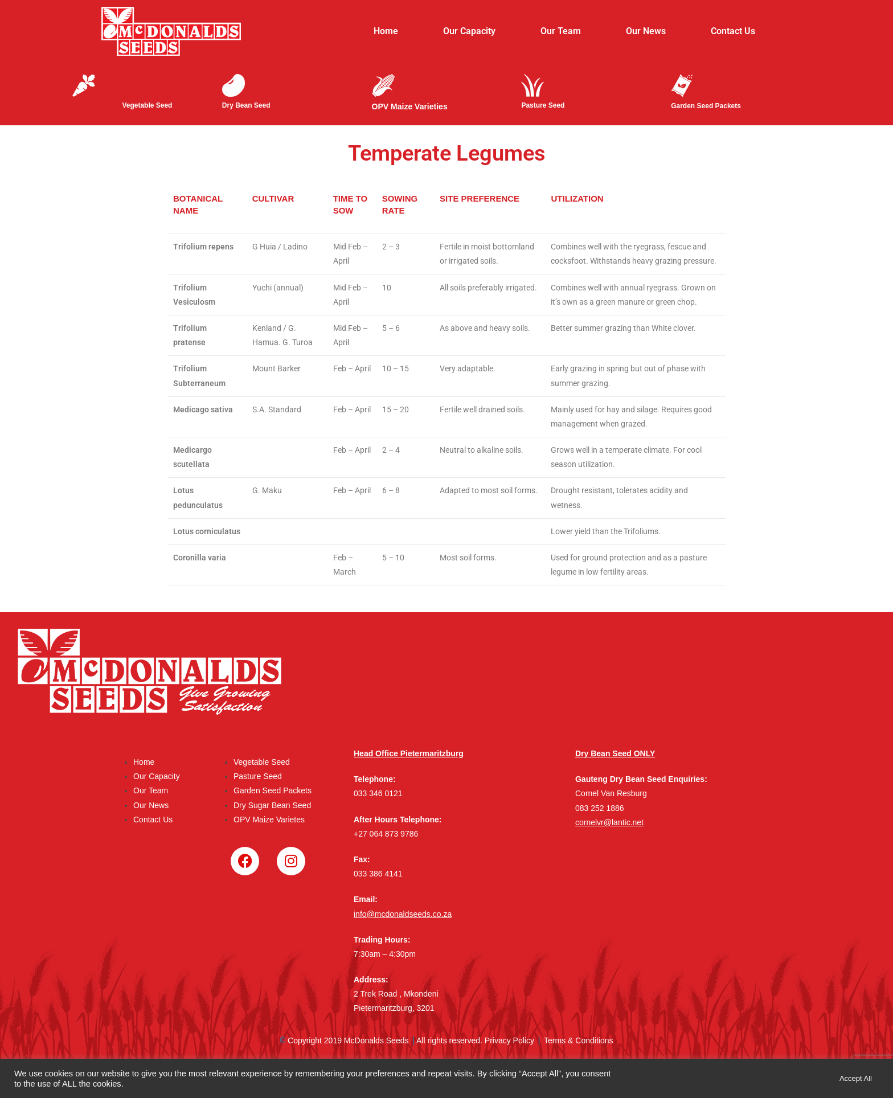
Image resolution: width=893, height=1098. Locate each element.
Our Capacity (469, 31)
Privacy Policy (509, 1041)
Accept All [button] (855, 1078)
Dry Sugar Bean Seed (272, 805)
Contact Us (733, 31)
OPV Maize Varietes (269, 819)
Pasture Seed (258, 776)
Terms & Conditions (578, 1041)
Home (386, 31)
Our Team (560, 31)
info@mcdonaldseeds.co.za (403, 914)
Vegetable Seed (262, 762)
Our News (646, 31)
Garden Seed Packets (273, 790)
